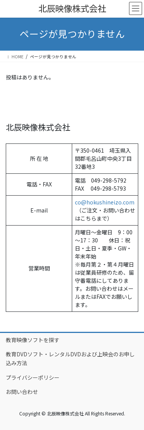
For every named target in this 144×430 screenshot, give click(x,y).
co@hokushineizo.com (104, 202)
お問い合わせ (22, 391)
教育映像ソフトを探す (33, 340)
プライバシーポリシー (33, 377)
